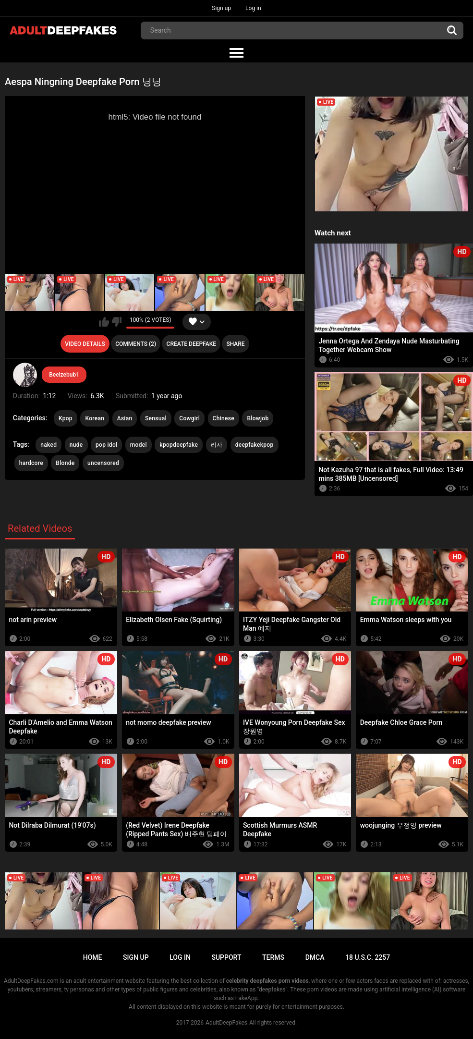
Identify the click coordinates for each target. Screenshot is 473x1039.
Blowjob (257, 418)
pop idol (106, 444)
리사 (217, 444)
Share (235, 344)
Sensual (156, 418)
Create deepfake (191, 344)
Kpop (66, 418)
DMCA (315, 957)
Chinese (223, 418)
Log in (253, 8)
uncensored (103, 463)
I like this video (104, 322)
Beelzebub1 (64, 374)
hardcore (31, 463)
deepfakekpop (254, 444)
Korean (94, 418)
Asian (125, 418)
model (138, 444)
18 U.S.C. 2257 (367, 957)
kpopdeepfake (178, 444)
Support (226, 957)
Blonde (65, 463)
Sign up (221, 8)
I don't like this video (116, 322)
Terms (273, 957)
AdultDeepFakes (226, 1022)
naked (48, 444)
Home (92, 957)
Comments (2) (135, 344)
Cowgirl (189, 418)
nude (76, 444)
